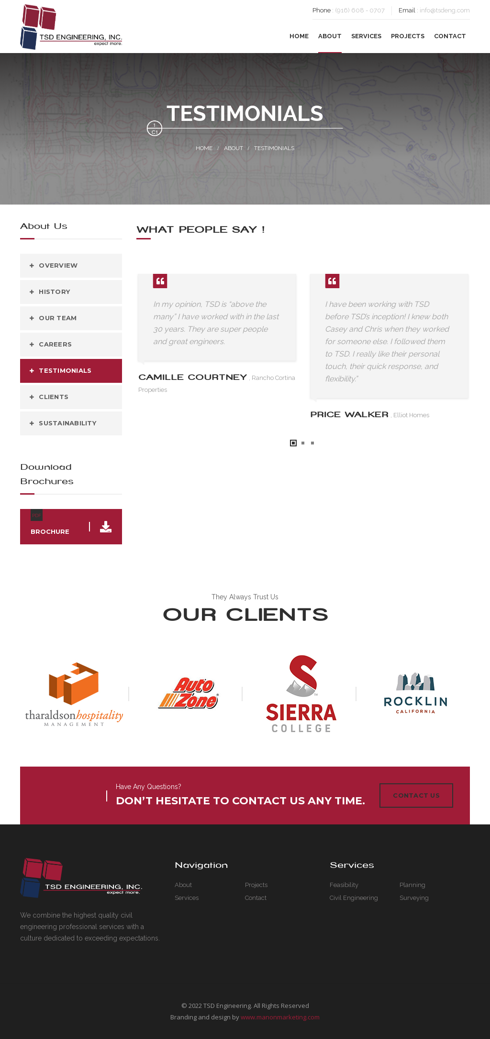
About (233, 148)
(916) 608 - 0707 (360, 10)
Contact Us (416, 795)
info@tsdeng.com (445, 10)
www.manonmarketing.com (280, 1017)
